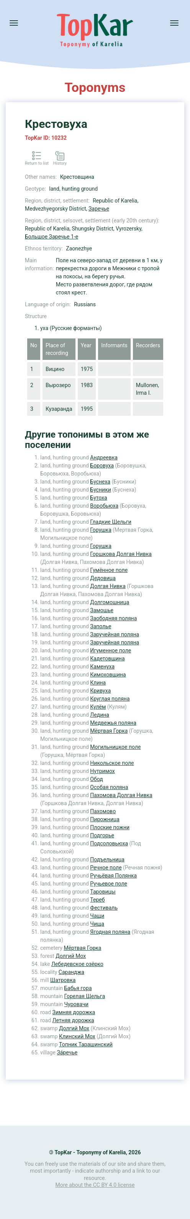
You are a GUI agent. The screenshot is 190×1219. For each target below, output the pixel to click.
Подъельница (107, 859)
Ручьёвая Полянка (113, 876)
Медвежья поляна (113, 723)
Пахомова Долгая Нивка (121, 795)
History (60, 163)
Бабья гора (78, 988)
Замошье (101, 610)
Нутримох (102, 771)
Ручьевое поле (108, 884)
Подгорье (102, 835)
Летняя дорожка (73, 1020)
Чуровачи (76, 1004)
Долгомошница (109, 602)
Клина (98, 683)
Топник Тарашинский (86, 1044)
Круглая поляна (109, 699)
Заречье (98, 209)
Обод (96, 779)
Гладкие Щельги (110, 522)
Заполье (100, 626)
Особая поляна (109, 787)
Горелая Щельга (84, 996)
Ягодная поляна (110, 932)
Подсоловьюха (109, 843)
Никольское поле (112, 763)
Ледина (99, 715)
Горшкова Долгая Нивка (121, 554)
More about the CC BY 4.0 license (95, 1185)
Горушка (100, 530)
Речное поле (105, 867)
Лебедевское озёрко (77, 964)
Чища (97, 924)
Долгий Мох (71, 956)
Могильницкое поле (115, 747)
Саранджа (71, 972)
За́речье (67, 1052)
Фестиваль (104, 908)
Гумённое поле (109, 570)
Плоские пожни (109, 827)
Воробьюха (104, 506)
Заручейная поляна (114, 634)
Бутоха (98, 498)
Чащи (97, 916)
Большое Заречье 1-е (51, 237)
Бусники (100, 490)
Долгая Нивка (107, 586)
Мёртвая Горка (109, 731)
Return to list (37, 163)
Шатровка (62, 980)
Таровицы (102, 892)
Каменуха (102, 666)
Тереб (97, 900)
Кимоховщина (108, 675)
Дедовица (102, 578)
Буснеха (100, 482)
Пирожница (105, 819)
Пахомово (103, 811)
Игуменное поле (110, 650)
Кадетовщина (107, 658)
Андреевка (104, 457)
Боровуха (102, 465)
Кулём (98, 707)
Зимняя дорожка (73, 1012)
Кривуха (100, 691)
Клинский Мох (77, 1036)
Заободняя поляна (113, 618)
